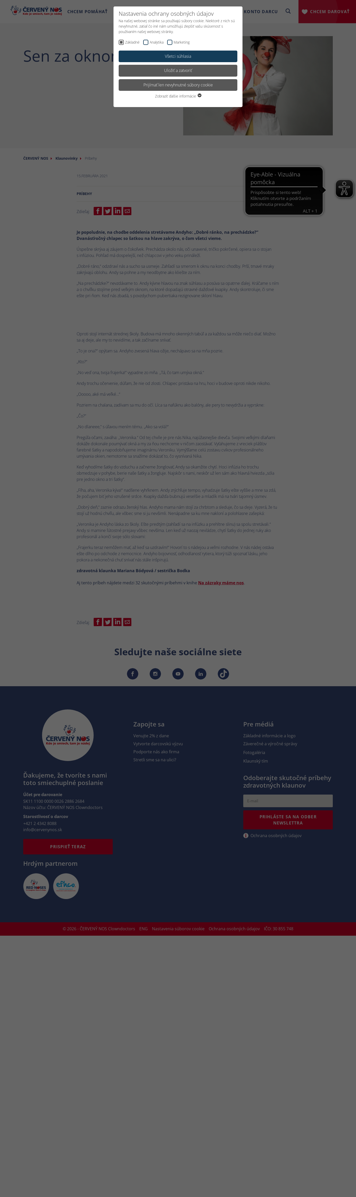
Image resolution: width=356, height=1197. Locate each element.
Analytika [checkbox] (157, 42)
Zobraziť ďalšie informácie (178, 96)
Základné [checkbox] (132, 42)
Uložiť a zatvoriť (178, 70)
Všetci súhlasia (178, 56)
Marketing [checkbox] (182, 42)
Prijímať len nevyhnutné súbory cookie (178, 85)
